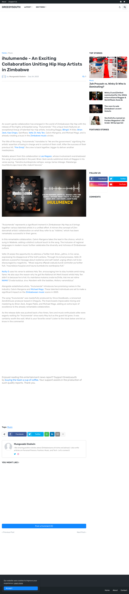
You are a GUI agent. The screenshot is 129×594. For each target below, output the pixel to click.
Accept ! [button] (9, 588)
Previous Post (8, 532)
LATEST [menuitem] (27, 7)
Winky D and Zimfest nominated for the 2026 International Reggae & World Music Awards (115, 96)
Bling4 (65, 130)
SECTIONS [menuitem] (40, 7)
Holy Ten (41, 133)
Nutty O (5, 271)
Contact (124, 590)
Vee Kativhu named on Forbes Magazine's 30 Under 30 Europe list (114, 120)
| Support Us (12, 2)
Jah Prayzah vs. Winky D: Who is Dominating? (107, 85)
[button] (120, 7)
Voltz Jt (32, 133)
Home (4, 53)
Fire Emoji (19, 147)
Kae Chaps (12, 133)
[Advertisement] (64, 31)
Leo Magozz (46, 156)
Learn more (18, 583)
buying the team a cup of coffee (21, 380)
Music (10, 53)
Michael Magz (37, 289)
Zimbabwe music (38, 135)
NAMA (5, 280)
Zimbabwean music (35, 292)
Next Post (81, 532)
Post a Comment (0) (44, 526)
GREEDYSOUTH (11, 7)
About (4, 2)
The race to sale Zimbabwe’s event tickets (112, 108)
